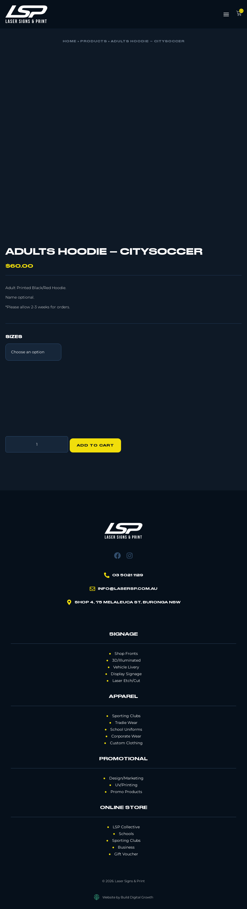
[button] (226, 14)
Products (93, 41)
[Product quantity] (36, 443)
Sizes (13, 337)
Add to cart (97, 443)
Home (69, 41)
